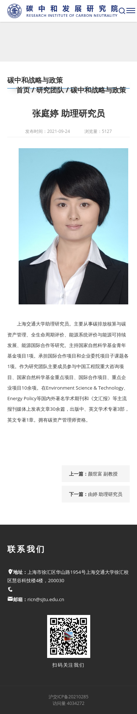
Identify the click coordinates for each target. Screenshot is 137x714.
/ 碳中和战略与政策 (95, 90)
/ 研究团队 (47, 90)
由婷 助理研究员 (105, 494)
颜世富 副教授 (103, 473)
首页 (23, 90)
